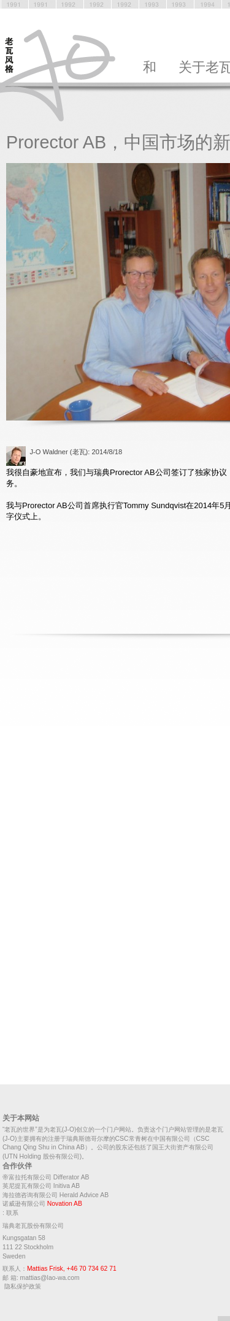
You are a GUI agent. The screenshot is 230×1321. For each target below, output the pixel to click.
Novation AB (64, 1203)
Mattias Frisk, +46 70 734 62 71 (72, 1268)
